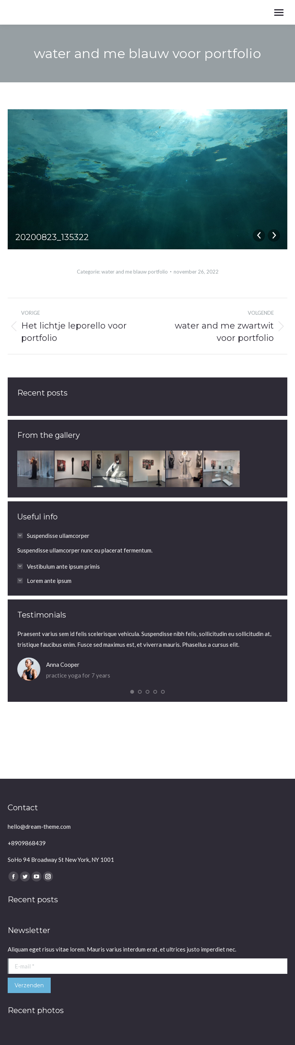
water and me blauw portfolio (134, 272)
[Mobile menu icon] (279, 12)
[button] (132, 692)
